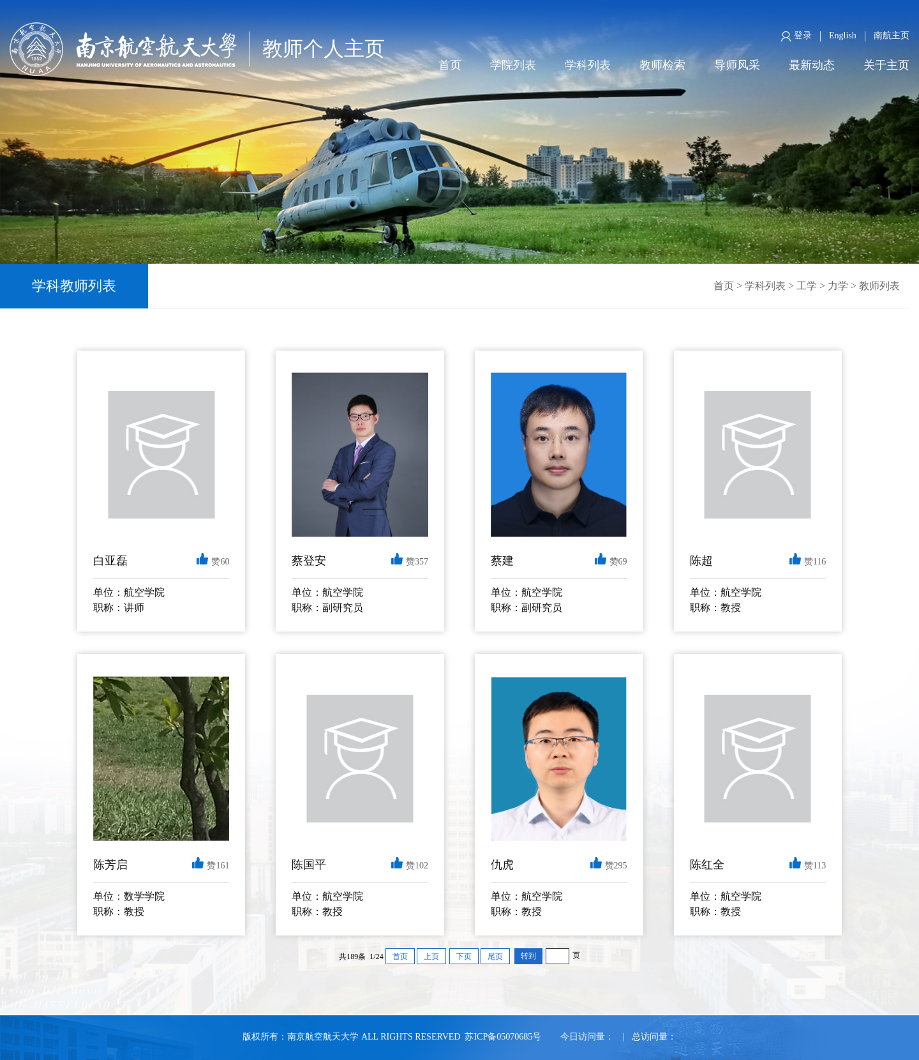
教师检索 (662, 65)
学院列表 (513, 65)
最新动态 (812, 65)
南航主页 (891, 35)
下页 (464, 956)
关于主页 (886, 65)
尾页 (495, 956)
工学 (806, 285)
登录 (796, 36)
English (842, 35)
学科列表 (588, 65)
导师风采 (737, 65)
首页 (449, 65)
